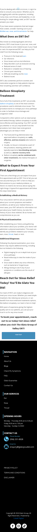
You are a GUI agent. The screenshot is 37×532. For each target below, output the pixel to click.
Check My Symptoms (12, 371)
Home (6, 356)
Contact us (8, 385)
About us (7, 361)
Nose (6, 403)
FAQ (5, 376)
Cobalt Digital (19, 518)
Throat (6, 408)
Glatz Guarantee (10, 380)
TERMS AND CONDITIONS (14, 473)
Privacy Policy (11, 468)
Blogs (6, 366)
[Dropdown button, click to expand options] (27, 9)
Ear (5, 398)
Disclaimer (9, 477)
